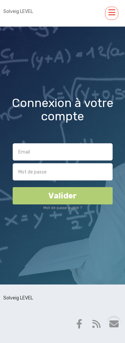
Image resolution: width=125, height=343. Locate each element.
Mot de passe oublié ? (62, 208)
